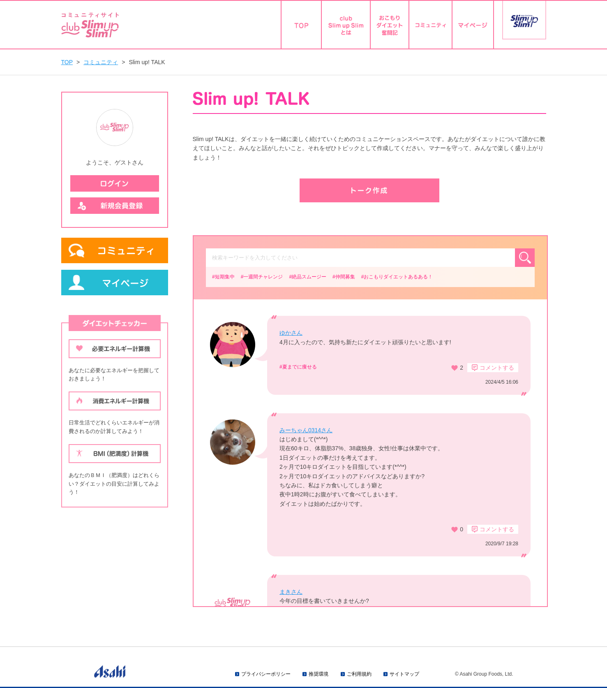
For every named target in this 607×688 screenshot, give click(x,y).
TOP (67, 62)
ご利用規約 (359, 674)
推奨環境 (318, 674)
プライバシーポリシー (266, 674)
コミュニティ (100, 62)
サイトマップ (404, 674)
